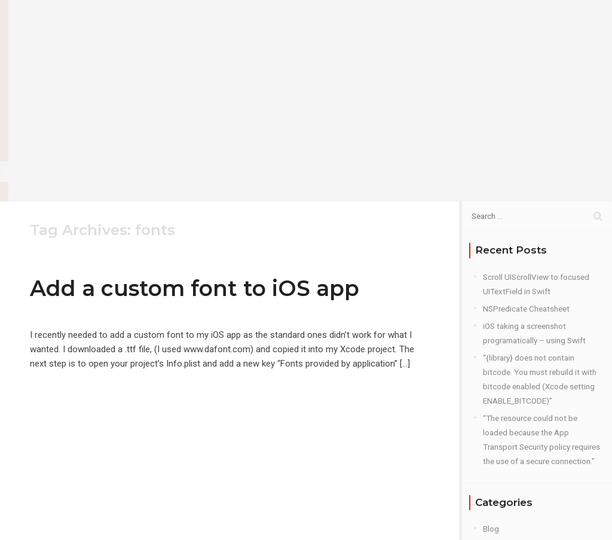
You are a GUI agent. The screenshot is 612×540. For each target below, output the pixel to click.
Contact (451, 29)
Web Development (515, 488)
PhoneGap (501, 436)
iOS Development (513, 419)
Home (310, 29)
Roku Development (516, 471)
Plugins (496, 454)
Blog (402, 29)
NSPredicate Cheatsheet (526, 182)
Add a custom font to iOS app (194, 161)
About (358, 29)
